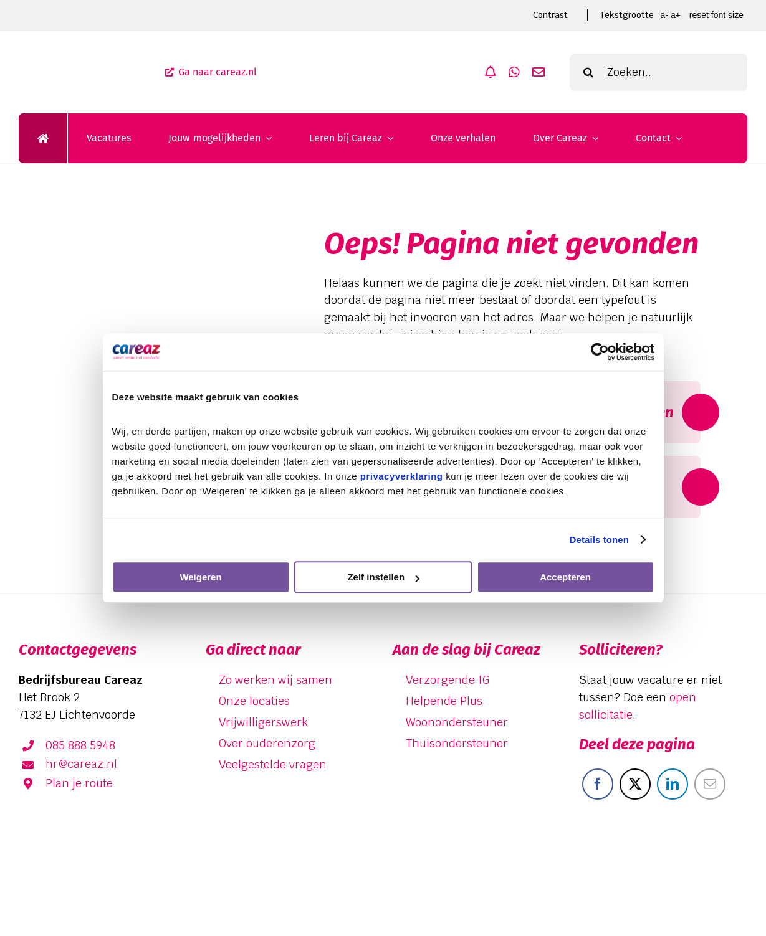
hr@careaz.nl (81, 764)
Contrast (550, 15)
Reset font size (716, 15)
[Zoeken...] (658, 72)
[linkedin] (696, 877)
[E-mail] (710, 784)
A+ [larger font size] (676, 15)
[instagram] (732, 877)
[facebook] (660, 877)
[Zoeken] (588, 72)
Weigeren (200, 577)
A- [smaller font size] (664, 15)
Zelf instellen (383, 577)
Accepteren (565, 577)
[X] (635, 784)
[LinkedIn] (672, 784)
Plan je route (79, 783)
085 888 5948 (80, 745)
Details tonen (599, 539)
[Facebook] (597, 784)
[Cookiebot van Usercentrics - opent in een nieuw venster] (599, 352)
